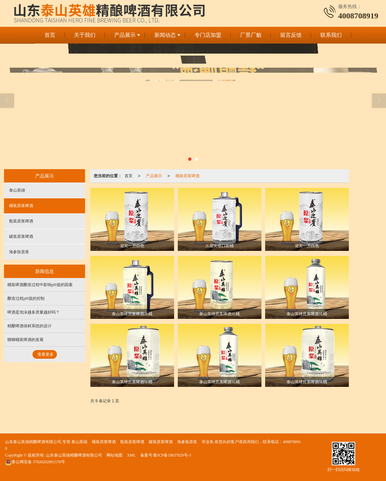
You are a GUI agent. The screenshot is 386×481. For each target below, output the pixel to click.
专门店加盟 (208, 35)
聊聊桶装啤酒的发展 (25, 339)
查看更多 (45, 354)
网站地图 (114, 455)
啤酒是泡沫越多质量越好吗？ (33, 312)
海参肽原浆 (19, 252)
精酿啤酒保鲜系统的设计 (29, 326)
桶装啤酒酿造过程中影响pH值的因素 (40, 284)
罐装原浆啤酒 (21, 236)
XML (131, 455)
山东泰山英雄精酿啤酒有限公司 (74, 455)
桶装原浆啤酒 (187, 176)
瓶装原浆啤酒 (21, 221)
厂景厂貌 (250, 35)
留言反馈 (291, 35)
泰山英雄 (17, 190)
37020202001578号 (35, 462)
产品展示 (125, 35)
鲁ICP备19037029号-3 (172, 455)
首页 (50, 35)
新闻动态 (165, 35)
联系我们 (331, 35)
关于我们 (84, 35)
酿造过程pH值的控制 (26, 298)
